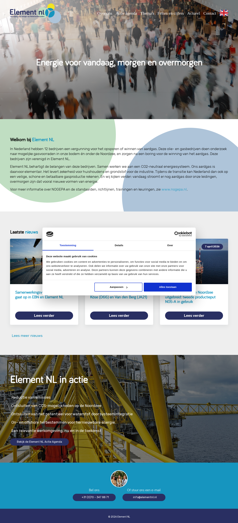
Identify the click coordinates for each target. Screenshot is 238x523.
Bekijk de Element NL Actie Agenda (39, 439)
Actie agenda (126, 13)
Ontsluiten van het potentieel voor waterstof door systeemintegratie (79, 412)
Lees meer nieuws (26, 334)
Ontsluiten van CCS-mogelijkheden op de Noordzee (62, 403)
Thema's (147, 13)
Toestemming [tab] (68, 245)
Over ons (104, 13)
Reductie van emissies (33, 395)
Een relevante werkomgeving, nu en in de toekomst (61, 428)
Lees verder (44, 315)
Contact (209, 13)
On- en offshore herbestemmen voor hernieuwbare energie (69, 420)
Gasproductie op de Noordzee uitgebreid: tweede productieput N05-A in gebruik (190, 297)
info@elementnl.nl (145, 495)
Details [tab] (119, 245)
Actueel (193, 13)
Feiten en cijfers (171, 13)
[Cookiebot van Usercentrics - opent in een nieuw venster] (177, 234)
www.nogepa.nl (174, 189)
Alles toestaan (167, 287)
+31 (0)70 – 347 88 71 (95, 495)
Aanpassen (118, 287)
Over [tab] (170, 245)
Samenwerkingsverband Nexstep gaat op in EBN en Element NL (41, 295)
